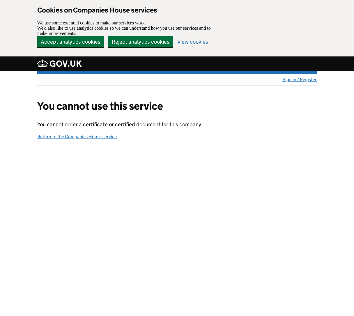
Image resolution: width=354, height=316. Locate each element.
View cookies (192, 42)
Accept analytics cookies (70, 41)
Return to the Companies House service (77, 136)
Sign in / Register (299, 79)
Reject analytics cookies (140, 41)
